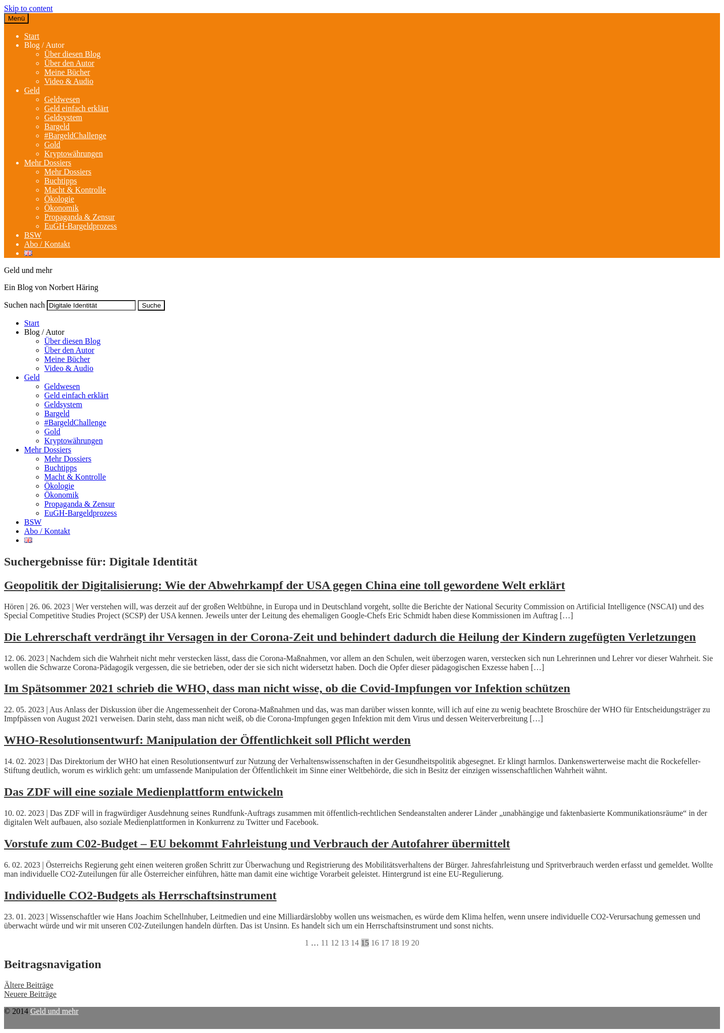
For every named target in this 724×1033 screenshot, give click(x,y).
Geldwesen (62, 99)
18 (395, 942)
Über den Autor (69, 63)
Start (31, 36)
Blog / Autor (44, 45)
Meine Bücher (67, 72)
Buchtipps (60, 180)
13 (345, 942)
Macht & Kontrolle (75, 189)
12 (335, 942)
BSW (33, 235)
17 (385, 942)
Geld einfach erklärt (76, 108)
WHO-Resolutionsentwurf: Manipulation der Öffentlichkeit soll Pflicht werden (207, 739)
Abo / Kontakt (47, 244)
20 (415, 942)
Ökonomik (61, 208)
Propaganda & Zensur (79, 217)
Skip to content (28, 8)
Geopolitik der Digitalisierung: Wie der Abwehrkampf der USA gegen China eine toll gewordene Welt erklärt (284, 585)
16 (375, 942)
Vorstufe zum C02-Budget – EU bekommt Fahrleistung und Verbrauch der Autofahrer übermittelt (257, 843)
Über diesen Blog (72, 54)
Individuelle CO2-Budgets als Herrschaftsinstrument (140, 895)
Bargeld (56, 126)
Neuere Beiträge (30, 994)
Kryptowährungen (73, 153)
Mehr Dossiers (47, 162)
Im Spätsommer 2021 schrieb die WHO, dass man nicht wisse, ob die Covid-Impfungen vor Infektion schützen (287, 688)
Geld (32, 90)
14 (355, 942)
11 (324, 942)
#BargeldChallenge (75, 135)
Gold (52, 144)
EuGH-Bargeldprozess (80, 226)
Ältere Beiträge (28, 985)
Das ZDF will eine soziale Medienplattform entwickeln (143, 791)
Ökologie (59, 199)
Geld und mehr (54, 1011)
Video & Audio (69, 81)
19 (405, 942)
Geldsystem (63, 117)
